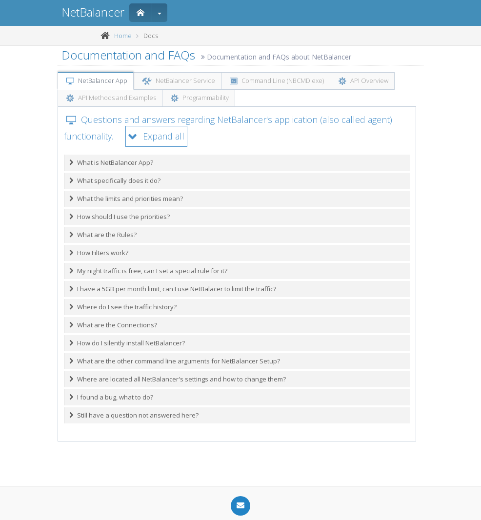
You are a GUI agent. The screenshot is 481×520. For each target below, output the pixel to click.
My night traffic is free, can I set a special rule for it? (148, 270)
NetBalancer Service (178, 81)
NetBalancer (92, 12)
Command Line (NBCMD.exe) (277, 81)
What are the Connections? (113, 324)
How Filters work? (98, 252)
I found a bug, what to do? (111, 397)
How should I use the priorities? (119, 216)
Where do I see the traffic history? (123, 306)
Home (123, 35)
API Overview (363, 81)
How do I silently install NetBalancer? (127, 343)
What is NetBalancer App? (111, 162)
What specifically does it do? (114, 180)
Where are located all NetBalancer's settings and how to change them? (177, 379)
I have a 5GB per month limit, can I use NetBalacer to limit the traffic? (172, 288)
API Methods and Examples (111, 98)
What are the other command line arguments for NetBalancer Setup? (174, 361)
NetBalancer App (96, 81)
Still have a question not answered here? (134, 415)
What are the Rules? (103, 234)
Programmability (200, 98)
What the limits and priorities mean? (126, 198)
